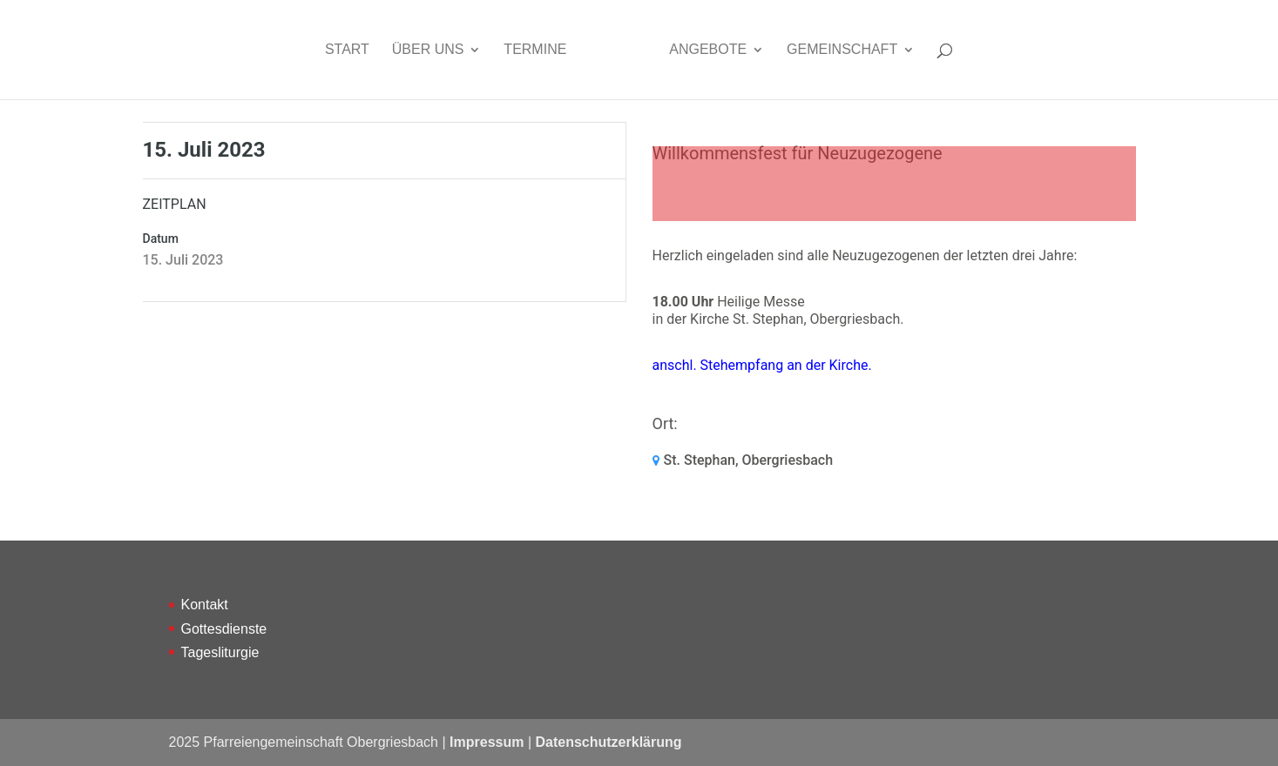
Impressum (487, 742)
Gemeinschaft (842, 50)
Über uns (428, 50)
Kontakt (204, 604)
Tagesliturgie (220, 652)
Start (347, 50)
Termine (535, 50)
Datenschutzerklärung (608, 742)
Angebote (708, 50)
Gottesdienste (224, 629)
